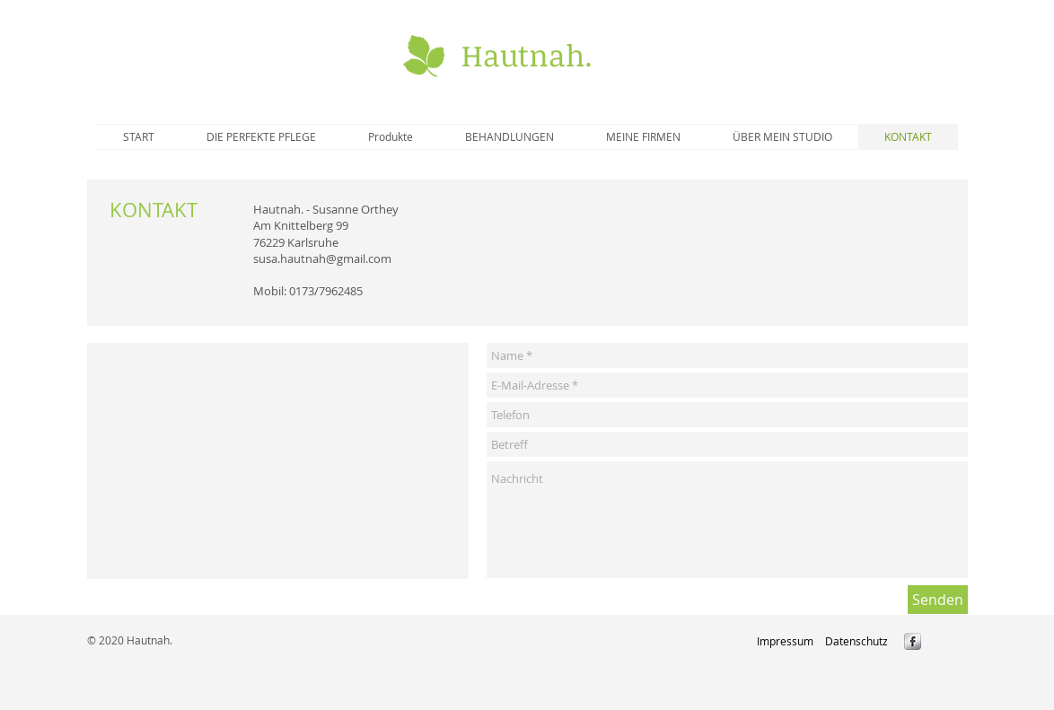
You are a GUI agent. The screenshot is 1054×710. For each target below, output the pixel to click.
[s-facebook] (912, 641)
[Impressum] (785, 641)
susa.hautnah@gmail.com (322, 258)
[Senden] (938, 599)
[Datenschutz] (856, 641)
